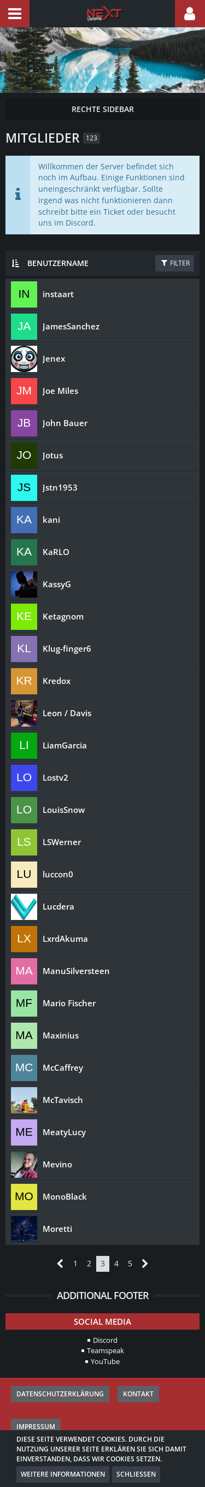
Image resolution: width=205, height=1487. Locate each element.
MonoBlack (65, 1196)
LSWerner (62, 841)
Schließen (136, 1474)
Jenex (54, 358)
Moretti (57, 1228)
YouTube (105, 1361)
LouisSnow (64, 809)
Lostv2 (55, 777)
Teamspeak (105, 1350)
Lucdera (58, 906)
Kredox (57, 680)
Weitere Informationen (63, 1474)
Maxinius (61, 1035)
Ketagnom (63, 616)
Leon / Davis (67, 712)
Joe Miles (60, 390)
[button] (15, 13)
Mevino (57, 1164)
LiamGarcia (65, 745)
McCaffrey (63, 1067)
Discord (105, 1340)
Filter (175, 263)
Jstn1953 (60, 487)
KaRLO (56, 551)
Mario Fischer (69, 1003)
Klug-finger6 (67, 648)
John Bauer (65, 422)
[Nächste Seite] (145, 1264)
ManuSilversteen (76, 970)
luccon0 (58, 874)
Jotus (53, 455)
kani (51, 519)
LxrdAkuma (65, 938)
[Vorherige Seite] (60, 1264)
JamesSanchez (71, 326)
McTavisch (63, 1099)
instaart (58, 293)
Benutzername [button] (58, 263)
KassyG (57, 584)
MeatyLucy (64, 1131)
